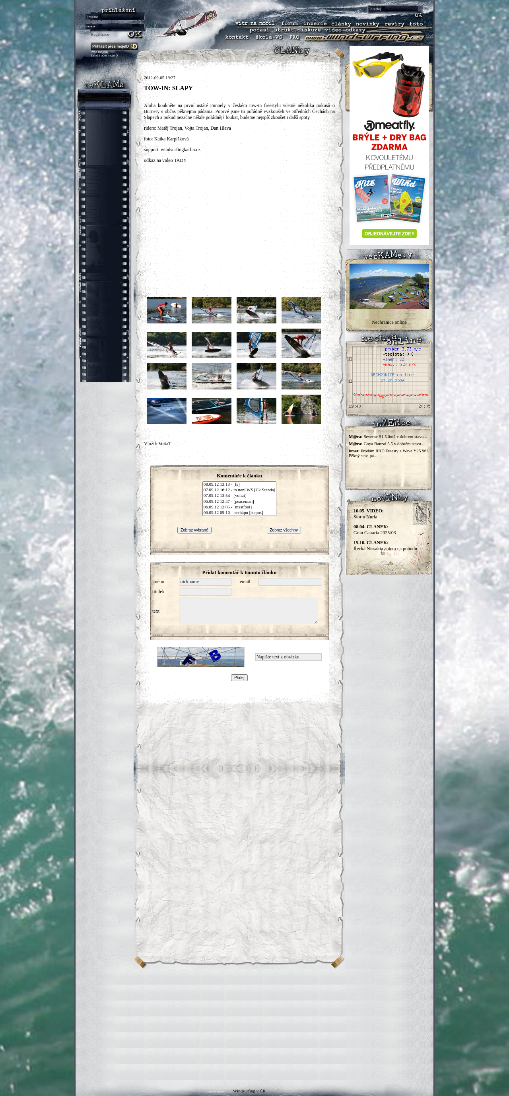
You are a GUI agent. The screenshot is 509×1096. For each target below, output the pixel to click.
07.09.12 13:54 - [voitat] (239, 495)
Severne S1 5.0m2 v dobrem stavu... (395, 436)
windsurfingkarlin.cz (180, 149)
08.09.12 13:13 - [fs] (239, 484)
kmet (353, 450)
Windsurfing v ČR (249, 1090)
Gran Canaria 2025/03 (375, 529)
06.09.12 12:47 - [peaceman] (239, 501)
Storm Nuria (369, 514)
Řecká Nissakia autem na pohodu (385, 545)
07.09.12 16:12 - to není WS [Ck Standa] (239, 490)
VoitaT (164, 443)
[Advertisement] (254, 1024)
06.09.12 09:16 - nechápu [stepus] (239, 513)
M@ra (355, 436)
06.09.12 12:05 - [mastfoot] (239, 507)
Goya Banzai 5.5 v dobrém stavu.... (394, 443)
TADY (180, 160)
